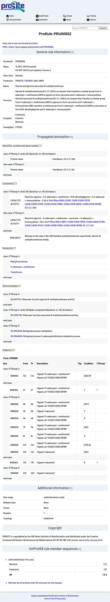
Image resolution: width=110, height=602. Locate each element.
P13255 (18, 127)
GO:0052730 (16, 315)
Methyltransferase (19, 261)
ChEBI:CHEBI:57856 (53, 203)
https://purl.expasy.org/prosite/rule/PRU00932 (31, 46)
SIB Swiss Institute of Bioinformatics (65, 595)
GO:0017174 (16, 299)
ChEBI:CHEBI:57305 (34, 203)
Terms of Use (49, 598)
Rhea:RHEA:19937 (58, 221)
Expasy (34, 595)
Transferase (16, 272)
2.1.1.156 (71, 158)
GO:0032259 (16, 330)
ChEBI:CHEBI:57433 (34, 225)
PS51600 (28, 80)
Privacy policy (60, 598)
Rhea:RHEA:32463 (62, 200)
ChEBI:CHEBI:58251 (72, 203)
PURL (5, 46)
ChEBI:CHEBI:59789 (91, 203)
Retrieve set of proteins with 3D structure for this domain (35, 582)
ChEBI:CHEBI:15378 (81, 200)
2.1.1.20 (70, 169)
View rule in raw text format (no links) (19, 43)
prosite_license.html (92, 539)
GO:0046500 (16, 336)
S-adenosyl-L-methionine (23, 266)
